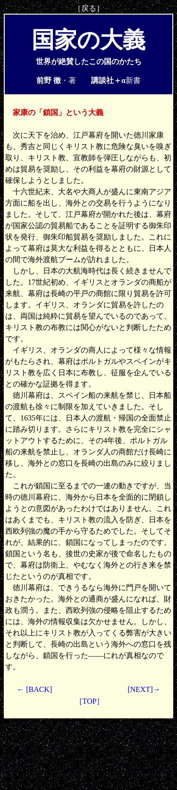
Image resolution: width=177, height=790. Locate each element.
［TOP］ (88, 701)
